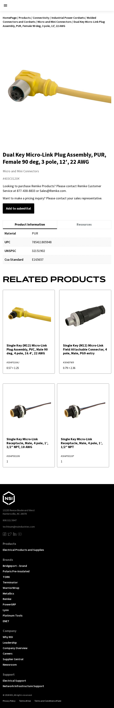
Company (9, 631)
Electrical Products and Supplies (23, 550)
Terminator (10, 582)
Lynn (6, 610)
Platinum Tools (12, 615)
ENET (6, 621)
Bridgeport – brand (15, 566)
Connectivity (41, 17)
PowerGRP (9, 604)
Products (25, 17)
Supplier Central (13, 659)
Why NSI (8, 637)
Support (9, 674)
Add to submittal (18, 208)
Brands (8, 560)
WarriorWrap (11, 588)
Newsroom (10, 664)
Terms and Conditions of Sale (47, 700)
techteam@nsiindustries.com (19, 526)
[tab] (30, 224)
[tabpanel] (57, 249)
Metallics (8, 593)
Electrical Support (14, 680)
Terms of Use (25, 700)
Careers (7, 653)
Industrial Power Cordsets (68, 17)
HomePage (10, 17)
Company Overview (15, 648)
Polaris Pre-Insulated (16, 571)
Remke (7, 599)
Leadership (10, 642)
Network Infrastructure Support (23, 686)
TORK (6, 577)
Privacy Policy (9, 700)
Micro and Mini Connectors (54, 21)
